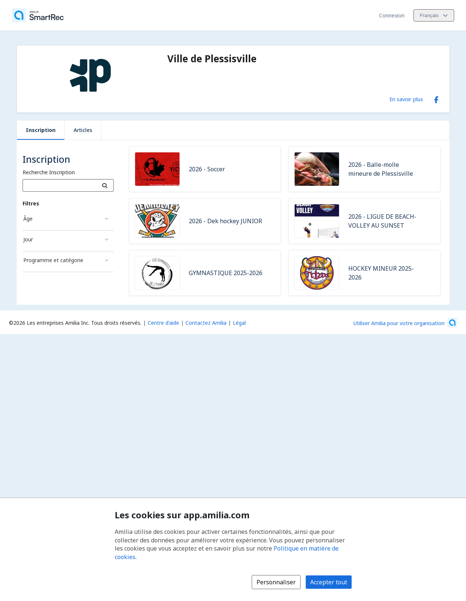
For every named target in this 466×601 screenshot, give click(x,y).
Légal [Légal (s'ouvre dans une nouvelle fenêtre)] (239, 322)
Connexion (392, 15)
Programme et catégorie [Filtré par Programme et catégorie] (53, 260)
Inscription (41, 129)
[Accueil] (38, 15)
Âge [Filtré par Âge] (28, 218)
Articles (83, 129)
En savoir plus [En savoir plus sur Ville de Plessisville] (406, 99)
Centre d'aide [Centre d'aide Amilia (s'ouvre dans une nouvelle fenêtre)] (163, 322)
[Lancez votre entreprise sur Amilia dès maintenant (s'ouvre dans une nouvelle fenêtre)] (405, 322)
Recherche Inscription (49, 172)
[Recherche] (105, 185)
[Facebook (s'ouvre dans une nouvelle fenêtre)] (436, 98)
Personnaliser (276, 582)
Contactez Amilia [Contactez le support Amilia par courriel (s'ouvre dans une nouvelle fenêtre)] (206, 322)
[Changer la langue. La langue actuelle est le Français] (433, 15)
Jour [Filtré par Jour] (28, 239)
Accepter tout (328, 582)
